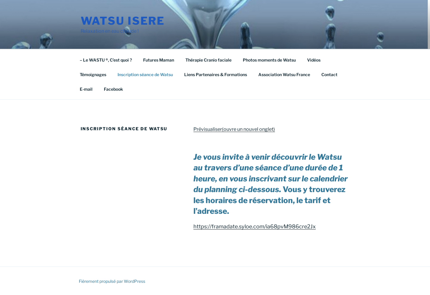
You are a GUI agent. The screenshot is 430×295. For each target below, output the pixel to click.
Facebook (113, 89)
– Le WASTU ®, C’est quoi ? (106, 59)
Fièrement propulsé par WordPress (112, 281)
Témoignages (93, 74)
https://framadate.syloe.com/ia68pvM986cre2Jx (254, 226)
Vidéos (313, 59)
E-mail (86, 89)
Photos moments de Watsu (269, 59)
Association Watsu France (284, 74)
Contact (329, 74)
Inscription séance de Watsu (145, 74)
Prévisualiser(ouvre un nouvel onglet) (234, 129)
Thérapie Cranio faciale (208, 59)
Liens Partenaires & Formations (215, 74)
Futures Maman (158, 59)
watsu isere (123, 20)
